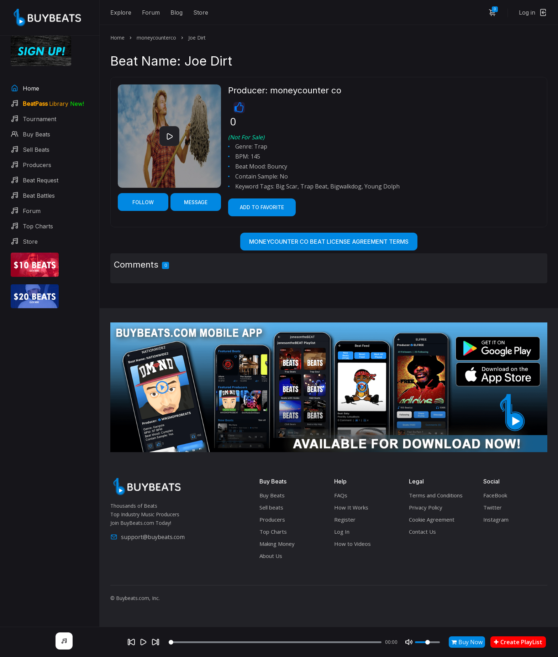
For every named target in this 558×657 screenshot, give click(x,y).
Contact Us (422, 531)
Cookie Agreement (431, 519)
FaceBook (495, 495)
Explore (120, 12)
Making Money (277, 543)
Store (200, 12)
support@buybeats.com (147, 537)
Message (195, 202)
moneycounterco (156, 37)
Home (117, 37)
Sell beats (271, 507)
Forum (151, 12)
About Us (270, 555)
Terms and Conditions (436, 495)
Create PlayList (518, 642)
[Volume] (427, 642)
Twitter (492, 507)
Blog (176, 12)
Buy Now (467, 642)
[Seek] (275, 642)
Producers (272, 519)
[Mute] (409, 642)
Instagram (496, 519)
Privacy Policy (425, 507)
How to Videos (352, 543)
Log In (341, 531)
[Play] (143, 642)
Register (345, 519)
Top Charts (273, 531)
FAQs (340, 495)
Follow (143, 202)
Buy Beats (272, 495)
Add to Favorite (262, 207)
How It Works (351, 507)
